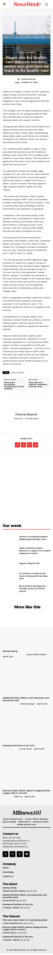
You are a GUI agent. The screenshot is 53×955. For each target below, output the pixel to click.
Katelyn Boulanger (27, 704)
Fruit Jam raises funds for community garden (25, 920)
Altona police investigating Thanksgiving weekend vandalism (14, 386)
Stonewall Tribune (11, 908)
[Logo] (27, 4)
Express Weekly (26, 52)
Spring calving (10, 651)
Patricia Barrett (28, 79)
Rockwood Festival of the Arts (19, 745)
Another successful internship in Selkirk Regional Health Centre (33, 537)
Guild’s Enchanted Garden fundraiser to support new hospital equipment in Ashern (34, 550)
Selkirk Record (9, 900)
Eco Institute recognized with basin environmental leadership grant (33, 576)
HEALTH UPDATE (17, 373)
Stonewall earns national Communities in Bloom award (38, 385)
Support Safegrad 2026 (29, 563)
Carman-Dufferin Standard (36, 654)
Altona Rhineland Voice (13, 923)
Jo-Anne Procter (25, 749)
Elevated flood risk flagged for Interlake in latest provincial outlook (32, 588)
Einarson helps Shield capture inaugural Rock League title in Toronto (26, 791)
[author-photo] (14, 654)
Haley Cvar (18, 797)
